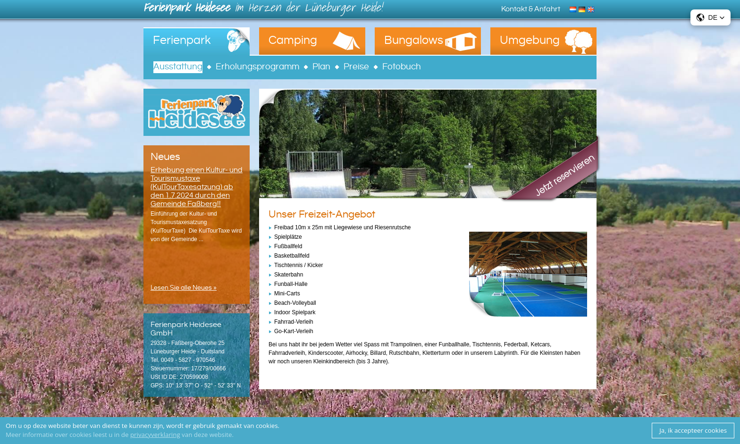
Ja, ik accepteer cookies (693, 430)
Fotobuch (401, 66)
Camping (293, 40)
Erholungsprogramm (257, 66)
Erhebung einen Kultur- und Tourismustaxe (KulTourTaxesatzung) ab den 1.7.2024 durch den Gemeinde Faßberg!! (197, 187)
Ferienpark (182, 40)
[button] (710, 17)
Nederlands (574, 8)
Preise (356, 66)
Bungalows (413, 40)
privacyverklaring (155, 434)
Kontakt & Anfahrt (530, 9)
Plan (321, 66)
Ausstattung (177, 66)
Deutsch (583, 8)
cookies (267, 425)
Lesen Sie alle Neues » (184, 288)
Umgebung (530, 40)
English (592, 8)
